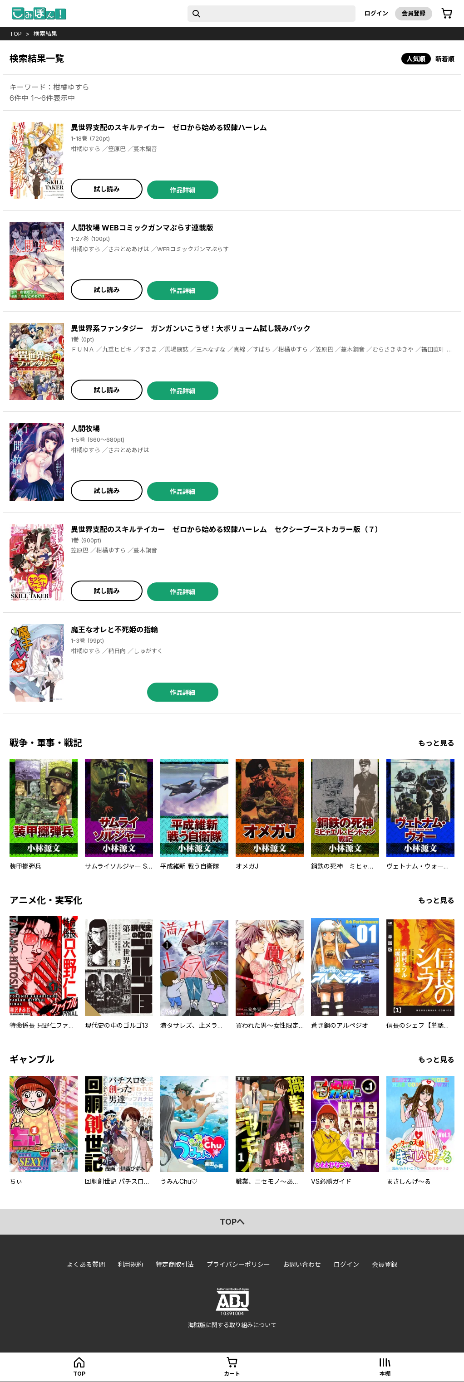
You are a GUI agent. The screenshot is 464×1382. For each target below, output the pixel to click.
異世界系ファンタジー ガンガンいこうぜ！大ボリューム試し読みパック (191, 328)
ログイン (376, 13)
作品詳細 (182, 190)
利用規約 (130, 1264)
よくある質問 (86, 1264)
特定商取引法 (175, 1264)
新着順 (444, 59)
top (16, 33)
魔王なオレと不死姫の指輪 (114, 629)
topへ (232, 1221)
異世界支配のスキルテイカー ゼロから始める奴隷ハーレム (169, 127)
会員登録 (413, 13)
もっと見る (436, 742)
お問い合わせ (302, 1264)
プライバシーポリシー (238, 1264)
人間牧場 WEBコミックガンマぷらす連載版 (142, 227)
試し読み (106, 189)
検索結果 (45, 33)
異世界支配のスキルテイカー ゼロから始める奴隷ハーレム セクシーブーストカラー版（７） (226, 529)
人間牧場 (85, 428)
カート (232, 1373)
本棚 (385, 1373)
